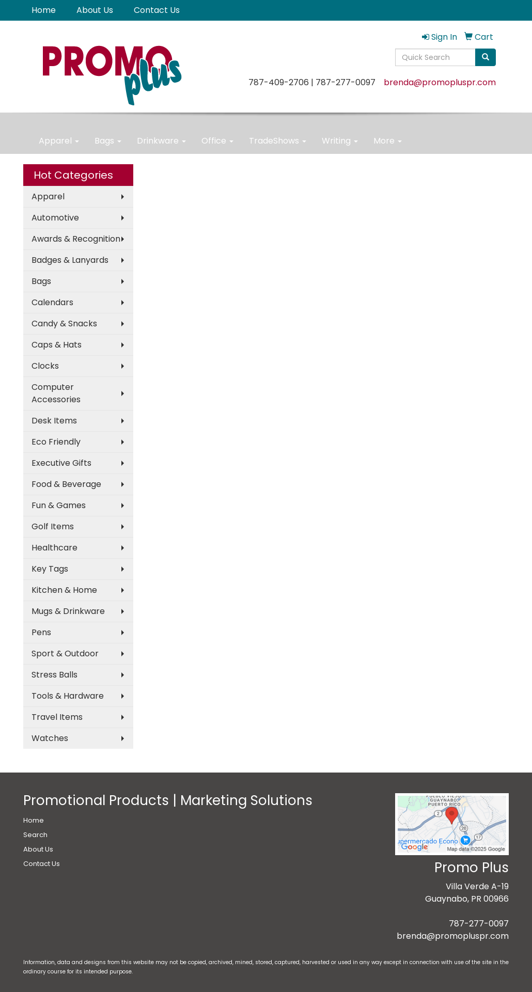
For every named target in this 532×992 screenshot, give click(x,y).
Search (35, 835)
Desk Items (54, 421)
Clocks (45, 366)
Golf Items (53, 526)
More (387, 141)
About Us (94, 10)
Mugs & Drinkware (68, 611)
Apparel (59, 141)
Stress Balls (54, 675)
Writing (340, 141)
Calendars (52, 302)
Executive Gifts (61, 463)
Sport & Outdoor (65, 653)
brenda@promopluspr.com (440, 82)
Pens (41, 632)
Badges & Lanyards (70, 260)
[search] (485, 57)
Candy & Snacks (64, 323)
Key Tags (50, 569)
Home (44, 10)
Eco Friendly (56, 442)
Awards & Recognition (76, 239)
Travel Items (57, 717)
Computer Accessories (56, 393)
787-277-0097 (479, 924)
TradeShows (277, 141)
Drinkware (161, 141)
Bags (108, 141)
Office (217, 141)
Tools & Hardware (68, 696)
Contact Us (157, 10)
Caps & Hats (57, 345)
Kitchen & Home (64, 590)
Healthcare (54, 548)
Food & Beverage (66, 484)
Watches (50, 738)
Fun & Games (59, 505)
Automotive (55, 218)
